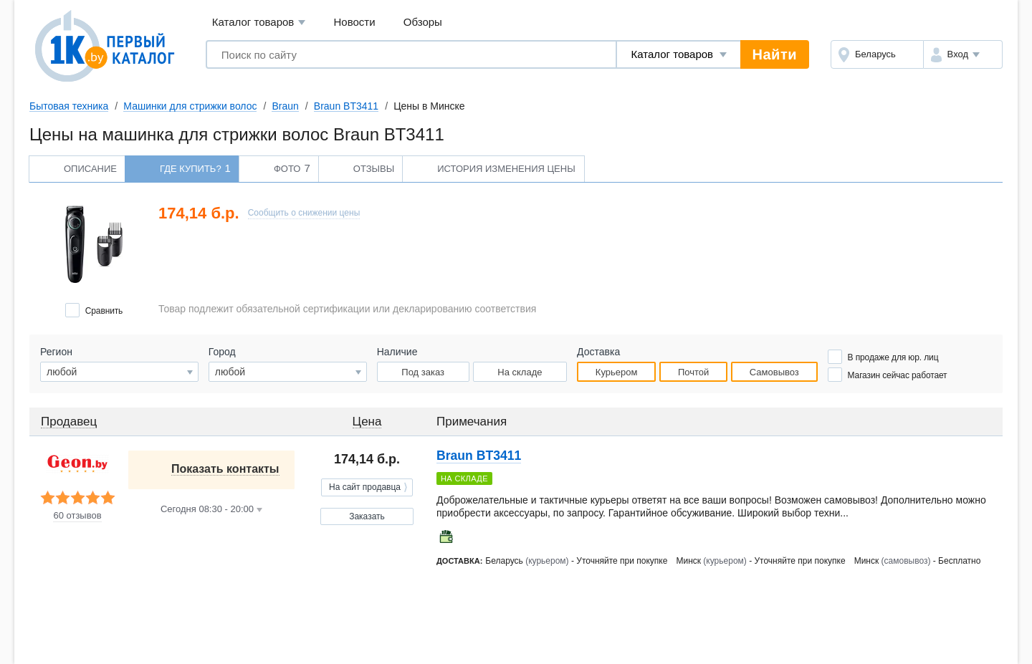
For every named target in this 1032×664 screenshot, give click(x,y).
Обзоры (422, 22)
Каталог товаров (259, 22)
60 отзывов (77, 516)
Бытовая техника (68, 106)
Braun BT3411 (346, 106)
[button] (963, 54)
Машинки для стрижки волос (190, 106)
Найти (774, 54)
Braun (285, 106)
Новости (355, 22)
